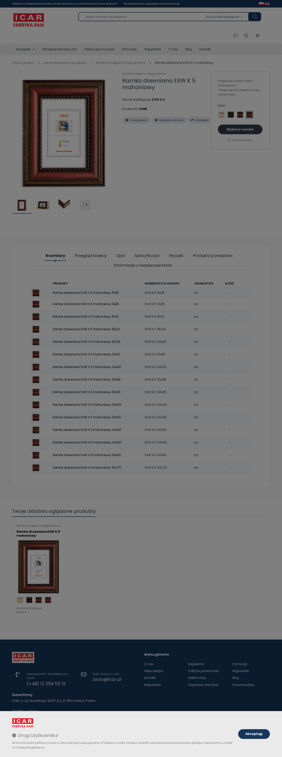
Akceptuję (254, 734)
